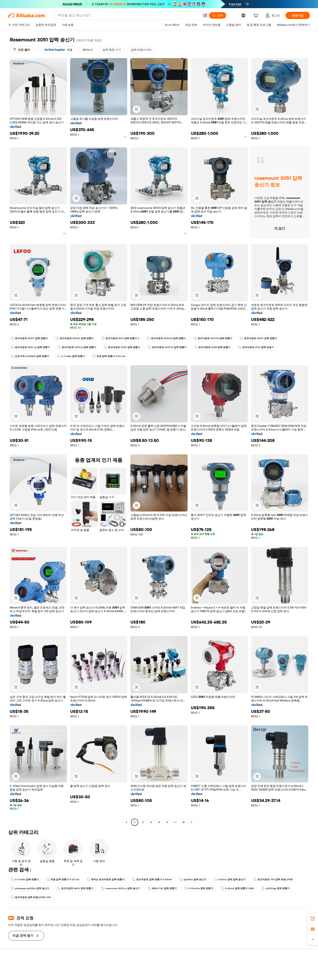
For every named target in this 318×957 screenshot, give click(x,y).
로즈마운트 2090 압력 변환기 (122, 347)
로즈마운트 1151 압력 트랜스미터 (273, 879)
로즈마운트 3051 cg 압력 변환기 (30, 347)
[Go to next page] (191, 822)
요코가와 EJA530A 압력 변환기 (30, 356)
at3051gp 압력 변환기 (275, 888)
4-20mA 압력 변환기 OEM (237, 888)
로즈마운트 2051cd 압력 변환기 (77, 347)
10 (183, 822)
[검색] (217, 15)
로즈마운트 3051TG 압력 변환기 (212, 338)
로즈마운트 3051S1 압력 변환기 (75, 338)
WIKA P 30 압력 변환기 (162, 888)
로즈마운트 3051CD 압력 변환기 (166, 338)
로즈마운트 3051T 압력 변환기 (29, 338)
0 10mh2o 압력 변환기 (198, 888)
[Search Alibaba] (128, 15)
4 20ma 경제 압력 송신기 (230, 879)
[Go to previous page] (126, 822)
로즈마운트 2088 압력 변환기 (212, 347)
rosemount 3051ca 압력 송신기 (120, 888)
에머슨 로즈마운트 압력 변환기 (106, 879)
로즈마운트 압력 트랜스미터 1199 (31, 897)
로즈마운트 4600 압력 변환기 (75, 888)
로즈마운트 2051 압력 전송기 (256, 347)
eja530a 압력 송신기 (192, 879)
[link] (312, 918)
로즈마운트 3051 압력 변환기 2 (120, 338)
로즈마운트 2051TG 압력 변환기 (167, 347)
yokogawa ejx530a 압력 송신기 (30, 888)
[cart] (257, 16)
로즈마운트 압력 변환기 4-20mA (152, 879)
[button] (205, 15)
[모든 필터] (21, 49)
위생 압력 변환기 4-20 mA (108, 356)
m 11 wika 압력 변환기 (71, 356)
